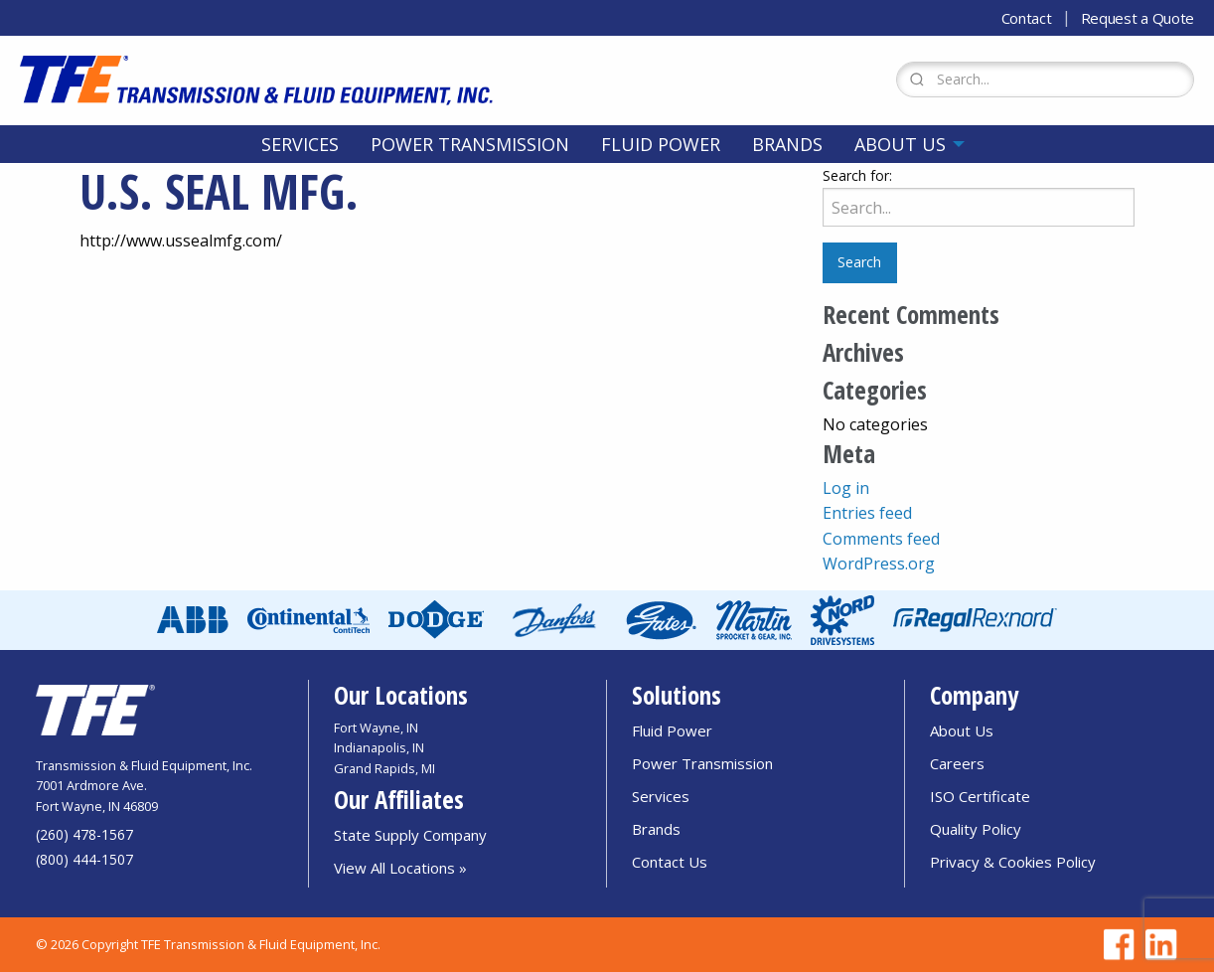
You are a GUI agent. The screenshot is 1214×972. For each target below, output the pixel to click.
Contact (1026, 18)
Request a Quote (1138, 18)
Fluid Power (660, 144)
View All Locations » (400, 868)
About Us (900, 144)
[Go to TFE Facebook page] (1116, 944)
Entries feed (867, 513)
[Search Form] (1045, 79)
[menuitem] (300, 144)
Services (300, 144)
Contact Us (669, 862)
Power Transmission (470, 144)
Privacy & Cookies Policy (1013, 862)
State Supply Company (410, 835)
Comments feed (881, 539)
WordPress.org (879, 563)
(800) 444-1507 (84, 859)
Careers (957, 763)
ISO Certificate (980, 796)
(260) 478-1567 (84, 834)
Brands (787, 144)
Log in (846, 488)
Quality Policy (975, 829)
